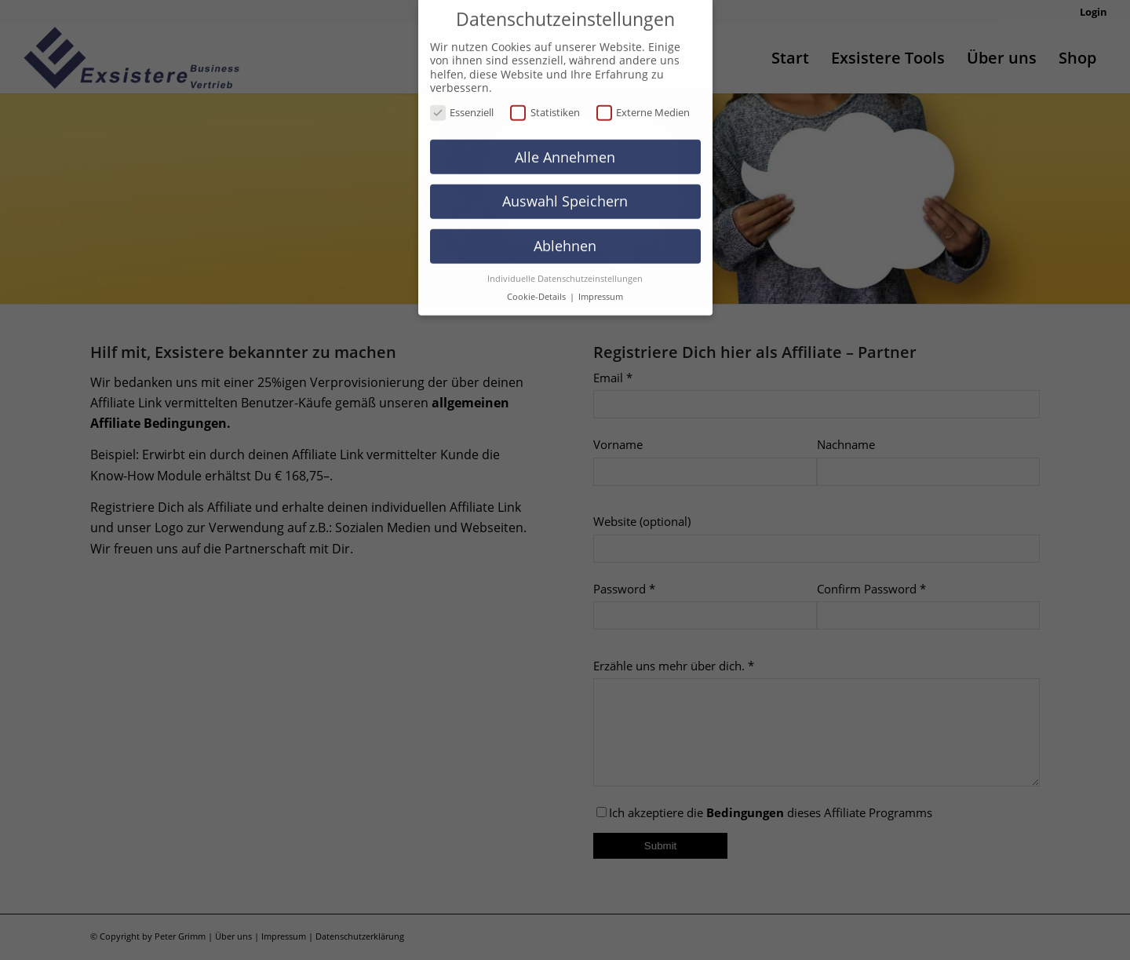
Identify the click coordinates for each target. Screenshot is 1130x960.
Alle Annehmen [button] (565, 142)
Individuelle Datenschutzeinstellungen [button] (565, 264)
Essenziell (462, 98)
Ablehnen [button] (565, 231)
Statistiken (545, 98)
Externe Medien (643, 98)
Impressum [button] (600, 282)
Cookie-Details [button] (537, 282)
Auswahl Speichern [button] (565, 186)
